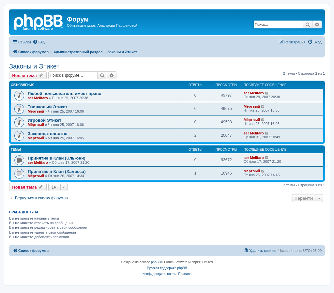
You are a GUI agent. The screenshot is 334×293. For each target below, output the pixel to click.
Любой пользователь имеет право (64, 93)
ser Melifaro (38, 98)
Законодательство (48, 133)
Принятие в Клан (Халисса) (57, 171)
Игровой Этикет (44, 120)
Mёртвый (36, 111)
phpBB (156, 262)
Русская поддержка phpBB (167, 268)
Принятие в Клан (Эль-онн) (56, 158)
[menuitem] (39, 42)
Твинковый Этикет (48, 106)
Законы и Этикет (34, 66)
